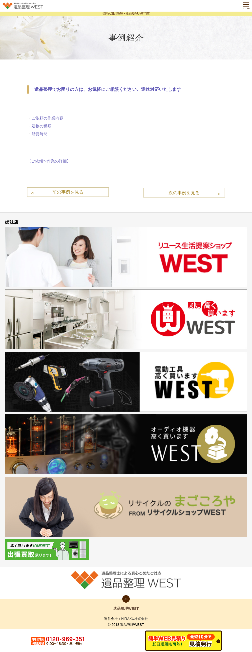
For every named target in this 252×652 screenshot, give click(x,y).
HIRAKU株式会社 (134, 618)
